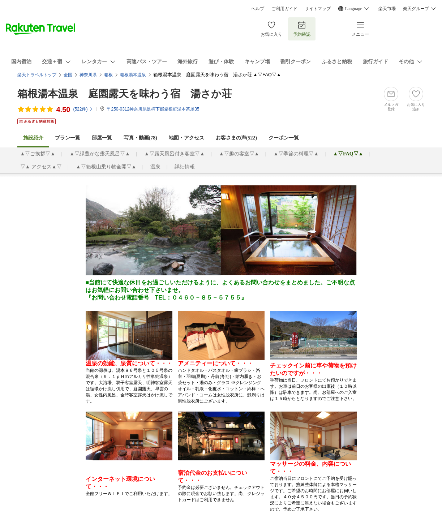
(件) (83, 109)
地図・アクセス (186, 138)
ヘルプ (257, 8)
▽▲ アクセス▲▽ (41, 166)
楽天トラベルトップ (36, 74)
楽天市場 (387, 8)
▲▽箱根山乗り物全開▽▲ (106, 166)
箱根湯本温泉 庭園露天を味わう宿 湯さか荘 (124, 93)
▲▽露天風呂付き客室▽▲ (174, 153)
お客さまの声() (236, 138)
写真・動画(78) (140, 138)
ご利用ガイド (284, 8)
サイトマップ (318, 8)
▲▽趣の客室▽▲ (239, 153)
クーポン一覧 (284, 138)
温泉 (155, 166)
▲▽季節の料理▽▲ (296, 153)
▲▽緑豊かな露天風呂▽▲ (99, 153)
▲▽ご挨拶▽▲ (38, 153)
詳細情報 (185, 166)
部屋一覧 (102, 138)
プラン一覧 (67, 138)
